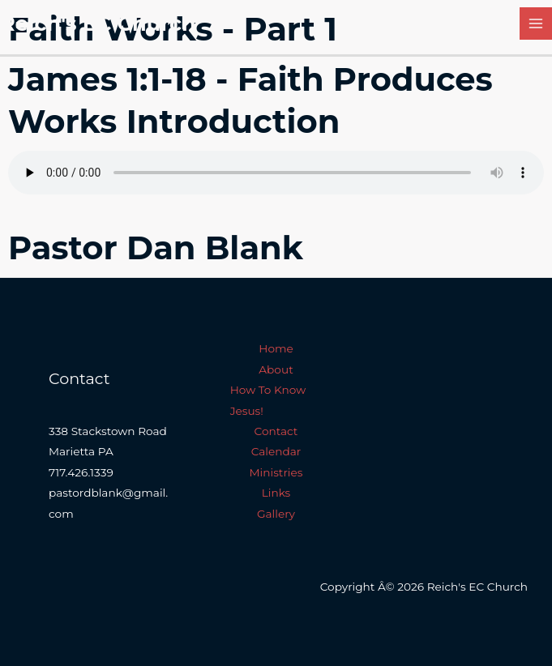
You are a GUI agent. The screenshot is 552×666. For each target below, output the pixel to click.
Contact (276, 431)
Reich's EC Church (98, 23)
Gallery (276, 513)
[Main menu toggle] (536, 24)
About (276, 369)
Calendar (276, 451)
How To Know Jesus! (268, 399)
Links (276, 492)
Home (276, 348)
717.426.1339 (81, 472)
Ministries (276, 472)
